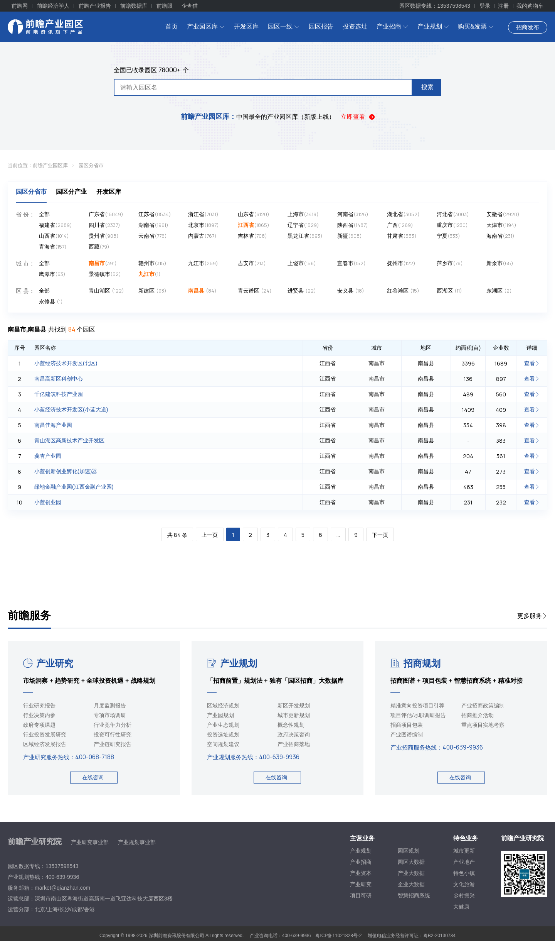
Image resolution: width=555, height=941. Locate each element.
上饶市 (302, 263)
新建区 (152, 291)
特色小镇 (464, 873)
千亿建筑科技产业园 (58, 394)
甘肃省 (402, 236)
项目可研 (361, 895)
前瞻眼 (164, 6)
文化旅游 (464, 884)
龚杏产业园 (47, 456)
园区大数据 (411, 862)
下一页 (380, 534)
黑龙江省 (305, 236)
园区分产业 (71, 191)
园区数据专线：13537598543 (434, 6)
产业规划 (433, 26)
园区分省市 (91, 165)
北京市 (203, 225)
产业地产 (464, 862)
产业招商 (392, 26)
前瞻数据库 (133, 6)
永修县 (51, 301)
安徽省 (503, 214)
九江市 (203, 263)
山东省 (253, 214)
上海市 (303, 214)
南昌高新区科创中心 (58, 379)
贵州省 (104, 236)
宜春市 (351, 263)
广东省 (106, 214)
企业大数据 (411, 884)
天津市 (501, 225)
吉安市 (252, 263)
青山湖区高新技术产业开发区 (69, 440)
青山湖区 (106, 291)
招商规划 (415, 663)
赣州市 (152, 263)
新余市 (499, 263)
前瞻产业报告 (95, 6)
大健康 (461, 907)
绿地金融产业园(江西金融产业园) (73, 487)
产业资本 (361, 873)
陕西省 (352, 225)
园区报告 (321, 26)
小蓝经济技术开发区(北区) (65, 363)
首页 (171, 26)
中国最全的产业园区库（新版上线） (258, 116)
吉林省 (252, 236)
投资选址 (355, 26)
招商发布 (527, 27)
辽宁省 (303, 225)
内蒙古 (202, 236)
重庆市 (452, 225)
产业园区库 (205, 26)
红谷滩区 (403, 291)
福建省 (55, 225)
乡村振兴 (464, 895)
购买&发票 (475, 26)
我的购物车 (529, 6)
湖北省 (403, 214)
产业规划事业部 (137, 842)
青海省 (53, 247)
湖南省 (153, 225)
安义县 (350, 291)
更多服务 (532, 616)
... (338, 534)
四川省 (104, 225)
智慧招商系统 (414, 895)
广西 (400, 225)
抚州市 (401, 263)
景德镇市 (105, 274)
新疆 (349, 236)
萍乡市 (450, 263)
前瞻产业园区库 (50, 165)
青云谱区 (255, 291)
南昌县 (202, 291)
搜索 (427, 87)
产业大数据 (411, 873)
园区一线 (283, 26)
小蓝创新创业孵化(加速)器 (65, 471)
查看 (532, 363)
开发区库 (246, 26)
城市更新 (464, 851)
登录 (484, 6)
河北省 (453, 214)
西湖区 (449, 291)
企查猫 (190, 6)
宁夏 (448, 236)
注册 (503, 6)
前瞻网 (20, 6)
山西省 (54, 236)
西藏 (99, 247)
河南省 (352, 214)
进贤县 (302, 291)
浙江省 (203, 214)
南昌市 (103, 263)
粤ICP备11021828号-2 (338, 935)
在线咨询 (93, 777)
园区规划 (408, 851)
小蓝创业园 (47, 502)
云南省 (152, 236)
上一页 (210, 534)
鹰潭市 (52, 274)
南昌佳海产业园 (53, 425)
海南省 (500, 236)
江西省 (253, 225)
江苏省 (154, 214)
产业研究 (48, 663)
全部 (44, 214)
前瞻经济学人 (53, 6)
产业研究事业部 (90, 842)
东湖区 (499, 291)
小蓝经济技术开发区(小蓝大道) (71, 409)
